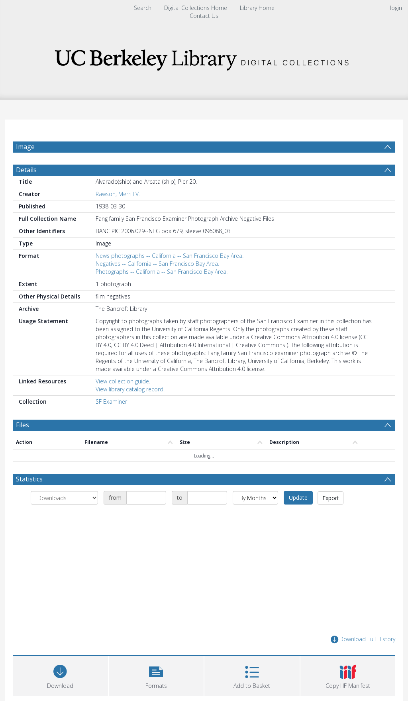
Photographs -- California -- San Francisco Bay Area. (162, 271)
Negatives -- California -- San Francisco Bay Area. (157, 263)
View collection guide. (123, 381)
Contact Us (204, 16)
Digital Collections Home (195, 8)
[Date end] (207, 498)
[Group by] (64, 498)
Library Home (257, 8)
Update (298, 497)
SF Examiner (111, 401)
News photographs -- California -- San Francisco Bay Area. (169, 255)
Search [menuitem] (142, 8)
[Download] (60, 675)
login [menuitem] (396, 8)
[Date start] (146, 498)
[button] (156, 675)
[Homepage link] (204, 57)
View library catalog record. (130, 389)
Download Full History (363, 639)
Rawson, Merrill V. (118, 194)
